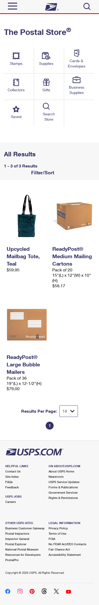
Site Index (12, 476)
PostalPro (12, 560)
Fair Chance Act (59, 549)
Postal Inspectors (17, 533)
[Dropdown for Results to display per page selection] (68, 411)
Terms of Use (57, 533)
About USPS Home (61, 471)
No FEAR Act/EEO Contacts (67, 544)
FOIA (52, 538)
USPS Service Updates (64, 482)
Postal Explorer (15, 544)
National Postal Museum (22, 549)
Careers (10, 501)
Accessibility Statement (65, 554)
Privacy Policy (58, 528)
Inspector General (17, 538)
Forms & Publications (63, 487)
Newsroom (56, 476)
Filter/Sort (42, 172)
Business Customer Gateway (25, 528)
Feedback (12, 487)
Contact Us (13, 471)
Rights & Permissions (63, 497)
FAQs (9, 482)
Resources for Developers (23, 554)
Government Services (63, 492)
